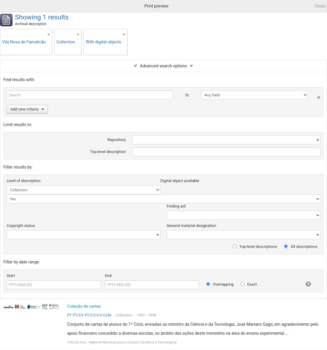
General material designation (191, 225)
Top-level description (108, 151)
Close (320, 6)
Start (11, 275)
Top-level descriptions (255, 246)
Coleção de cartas (84, 306)
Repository (116, 139)
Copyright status (21, 225)
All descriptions (300, 246)
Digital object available (179, 180)
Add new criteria (27, 109)
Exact (249, 284)
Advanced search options (163, 65)
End (108, 275)
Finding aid (176, 206)
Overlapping (219, 284)
